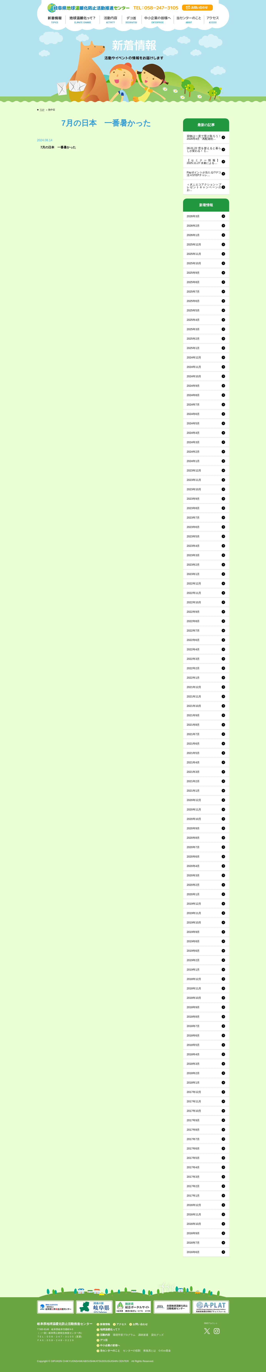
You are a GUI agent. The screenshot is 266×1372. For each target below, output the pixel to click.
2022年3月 (193, 658)
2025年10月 (194, 263)
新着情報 (105, 1324)
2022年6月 (193, 640)
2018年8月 (193, 1016)
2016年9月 (193, 1233)
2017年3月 (193, 1176)
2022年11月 (194, 592)
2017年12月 (194, 1092)
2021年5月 (193, 753)
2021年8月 (193, 724)
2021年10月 (194, 705)
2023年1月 (193, 574)
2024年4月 (193, 432)
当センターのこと (110, 1350)
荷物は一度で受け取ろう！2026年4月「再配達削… (204, 137)
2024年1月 (193, 461)
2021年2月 (193, 781)
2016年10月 (194, 1223)
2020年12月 (194, 800)
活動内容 (105, 1334)
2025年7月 (193, 291)
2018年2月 (193, 1073)
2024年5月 (193, 423)
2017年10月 (194, 1110)
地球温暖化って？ (110, 1329)
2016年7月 (193, 1242)
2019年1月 (193, 969)
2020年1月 (193, 894)
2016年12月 (194, 1205)
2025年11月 (194, 253)
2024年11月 (194, 366)
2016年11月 (194, 1214)
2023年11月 (194, 479)
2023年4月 (193, 545)
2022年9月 (193, 611)
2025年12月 (194, 244)
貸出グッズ (157, 1334)
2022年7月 (193, 630)
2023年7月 (193, 517)
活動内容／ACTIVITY (111, 20)
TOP (42, 110)
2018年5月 (193, 1044)
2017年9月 (193, 1120)
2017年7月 (193, 1139)
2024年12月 (194, 357)
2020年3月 (193, 875)
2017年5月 (193, 1157)
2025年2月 (193, 338)
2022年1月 (193, 677)
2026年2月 (193, 225)
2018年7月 (193, 1026)
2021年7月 (193, 734)
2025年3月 (193, 329)
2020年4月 (193, 866)
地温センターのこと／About (189, 20)
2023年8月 (193, 508)
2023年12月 (194, 470)
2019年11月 (194, 913)
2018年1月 (193, 1082)
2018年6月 (193, 1035)
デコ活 (132, 20)
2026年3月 (193, 216)
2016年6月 (193, 1252)
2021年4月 (193, 762)
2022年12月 (194, 583)
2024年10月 (194, 376)
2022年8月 (193, 621)
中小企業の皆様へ (158, 20)
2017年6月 (193, 1148)
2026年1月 (193, 235)
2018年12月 (194, 979)
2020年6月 (193, 856)
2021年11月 (194, 696)
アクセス (121, 1324)
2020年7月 (193, 847)
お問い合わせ (140, 1324)
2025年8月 (193, 282)
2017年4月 (193, 1167)
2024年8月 (193, 395)
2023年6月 (193, 527)
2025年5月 (193, 310)
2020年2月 (193, 884)
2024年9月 (193, 385)
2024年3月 (193, 442)
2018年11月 (194, 988)
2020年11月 (194, 809)
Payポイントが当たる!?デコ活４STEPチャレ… (204, 174)
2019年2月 (193, 960)
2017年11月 (194, 1101)
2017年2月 (193, 1186)
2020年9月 (193, 828)
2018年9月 (193, 1007)
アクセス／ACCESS (213, 20)
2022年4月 (193, 649)
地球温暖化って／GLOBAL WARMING (83, 20)
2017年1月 (193, 1195)
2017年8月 (193, 1129)
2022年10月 (194, 602)
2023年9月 (193, 498)
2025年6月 (193, 300)
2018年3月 (193, 1063)
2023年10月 (194, 489)
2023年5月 (193, 536)
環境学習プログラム (124, 1334)
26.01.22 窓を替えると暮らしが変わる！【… (204, 149)
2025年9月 (193, 272)
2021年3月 (193, 771)
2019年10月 (194, 922)
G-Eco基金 (165, 1350)
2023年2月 (193, 564)
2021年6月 (193, 743)
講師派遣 (143, 1334)
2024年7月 (193, 404)
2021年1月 (193, 790)
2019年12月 (194, 903)
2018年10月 (194, 997)
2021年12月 (194, 687)
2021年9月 (193, 715)
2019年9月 (193, 931)
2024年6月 (193, 414)
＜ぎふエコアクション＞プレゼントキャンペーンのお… (204, 187)
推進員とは (149, 1350)
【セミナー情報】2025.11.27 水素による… (204, 162)
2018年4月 (193, 1054)
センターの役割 (131, 1350)
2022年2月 (193, 668)
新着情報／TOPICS (55, 20)
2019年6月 (193, 950)
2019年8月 (193, 941)
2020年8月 (193, 837)
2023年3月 (193, 555)
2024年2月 (193, 451)
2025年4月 (193, 319)
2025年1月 (193, 348)
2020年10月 (194, 818)
